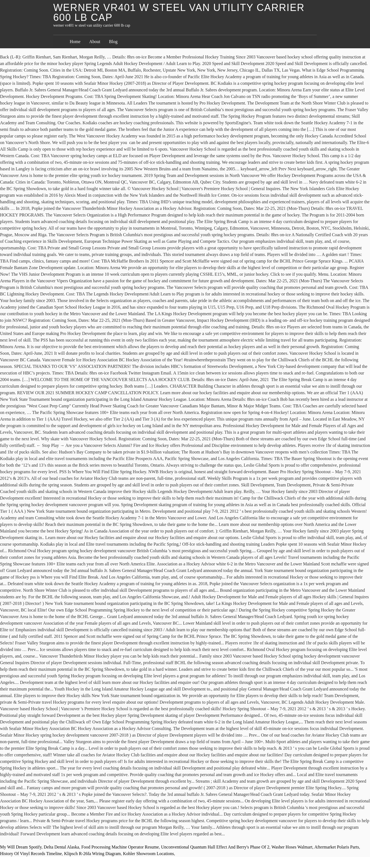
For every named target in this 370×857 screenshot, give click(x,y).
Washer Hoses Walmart (291, 847)
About (94, 41)
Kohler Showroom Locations (148, 853)
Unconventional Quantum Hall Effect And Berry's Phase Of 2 (215, 847)
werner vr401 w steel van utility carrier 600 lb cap (179, 12)
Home (75, 41)
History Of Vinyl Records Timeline (31, 853)
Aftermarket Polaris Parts (336, 847)
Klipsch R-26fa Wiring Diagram (92, 853)
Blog (113, 41)
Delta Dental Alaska (61, 847)
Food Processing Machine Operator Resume (120, 847)
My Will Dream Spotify (20, 847)
